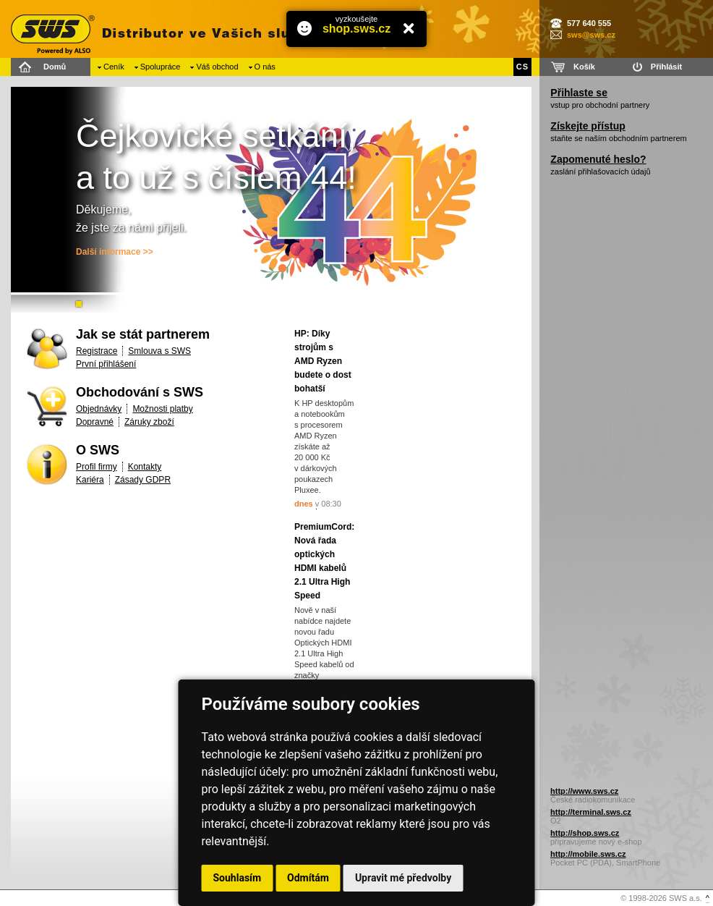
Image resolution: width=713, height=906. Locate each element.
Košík (584, 66)
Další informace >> (114, 252)
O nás (265, 66)
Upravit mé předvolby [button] (403, 878)
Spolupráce (160, 66)
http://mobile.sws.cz (588, 854)
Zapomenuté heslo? (598, 159)
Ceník (113, 66)
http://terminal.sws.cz (590, 812)
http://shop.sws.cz (584, 833)
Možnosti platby (162, 409)
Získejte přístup (587, 126)
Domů (54, 66)
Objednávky (98, 409)
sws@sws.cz (591, 34)
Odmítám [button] (308, 878)
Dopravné (95, 422)
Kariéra (90, 480)
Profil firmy (96, 467)
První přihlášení (106, 364)
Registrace (96, 351)
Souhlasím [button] (237, 878)
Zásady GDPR (143, 480)
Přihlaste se (578, 92)
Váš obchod (217, 66)
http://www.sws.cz (584, 791)
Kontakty (145, 467)
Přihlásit (666, 66)
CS (522, 66)
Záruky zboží (149, 422)
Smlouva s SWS (159, 351)
